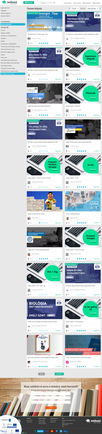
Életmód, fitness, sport (8, 49)
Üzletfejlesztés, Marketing (9, 60)
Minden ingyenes (6, 13)
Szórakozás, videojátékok (8, 44)
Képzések (28, 2)
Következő (59, 374)
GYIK (63, 426)
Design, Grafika (5, 33)
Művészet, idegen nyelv (8, 52)
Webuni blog (42, 422)
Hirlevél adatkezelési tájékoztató (67, 424)
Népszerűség (93, 8)
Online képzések (6, 24)
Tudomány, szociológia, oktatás (10, 46)
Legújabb (3, 10)
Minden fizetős (5, 16)
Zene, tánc (4, 57)
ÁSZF (63, 422)
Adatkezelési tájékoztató (68, 420)
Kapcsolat (29, 420)
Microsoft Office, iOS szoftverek (10, 63)
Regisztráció (96, 3)
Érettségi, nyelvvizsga (7, 74)
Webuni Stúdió (42, 423)
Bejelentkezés (86, 3)
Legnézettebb (5, 8)
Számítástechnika (6, 65)
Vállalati (3, 38)
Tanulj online (67, 3)
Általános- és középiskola (8, 36)
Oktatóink (29, 422)
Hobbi (3, 55)
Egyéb (3, 41)
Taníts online (77, 3)
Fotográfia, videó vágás (8, 68)
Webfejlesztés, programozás (9, 71)
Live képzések (5, 21)
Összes (3, 30)
